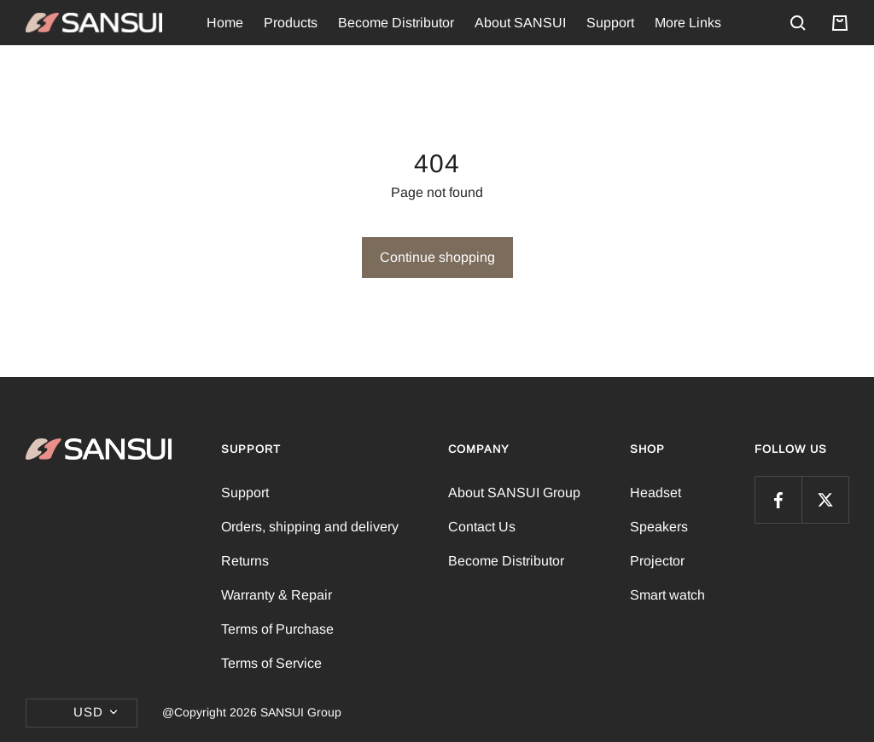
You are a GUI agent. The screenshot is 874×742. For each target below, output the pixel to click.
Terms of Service (271, 663)
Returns (245, 561)
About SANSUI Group (514, 492)
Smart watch (667, 595)
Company (479, 449)
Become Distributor (396, 22)
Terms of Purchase (277, 629)
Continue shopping (437, 257)
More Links (688, 22)
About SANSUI (520, 22)
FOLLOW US (791, 449)
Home (225, 22)
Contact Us (482, 526)
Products (291, 22)
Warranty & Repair (276, 595)
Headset (655, 492)
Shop (647, 449)
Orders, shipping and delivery (310, 526)
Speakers (659, 526)
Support (610, 22)
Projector (657, 561)
